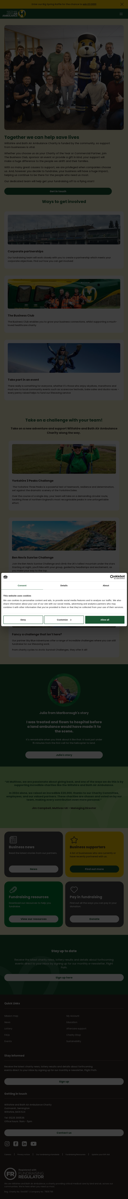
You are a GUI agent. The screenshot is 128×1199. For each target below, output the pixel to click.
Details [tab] (64, 585)
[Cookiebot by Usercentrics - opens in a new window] (112, 577)
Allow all (104, 619)
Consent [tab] (22, 585)
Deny (23, 619)
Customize (64, 619)
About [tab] (106, 585)
